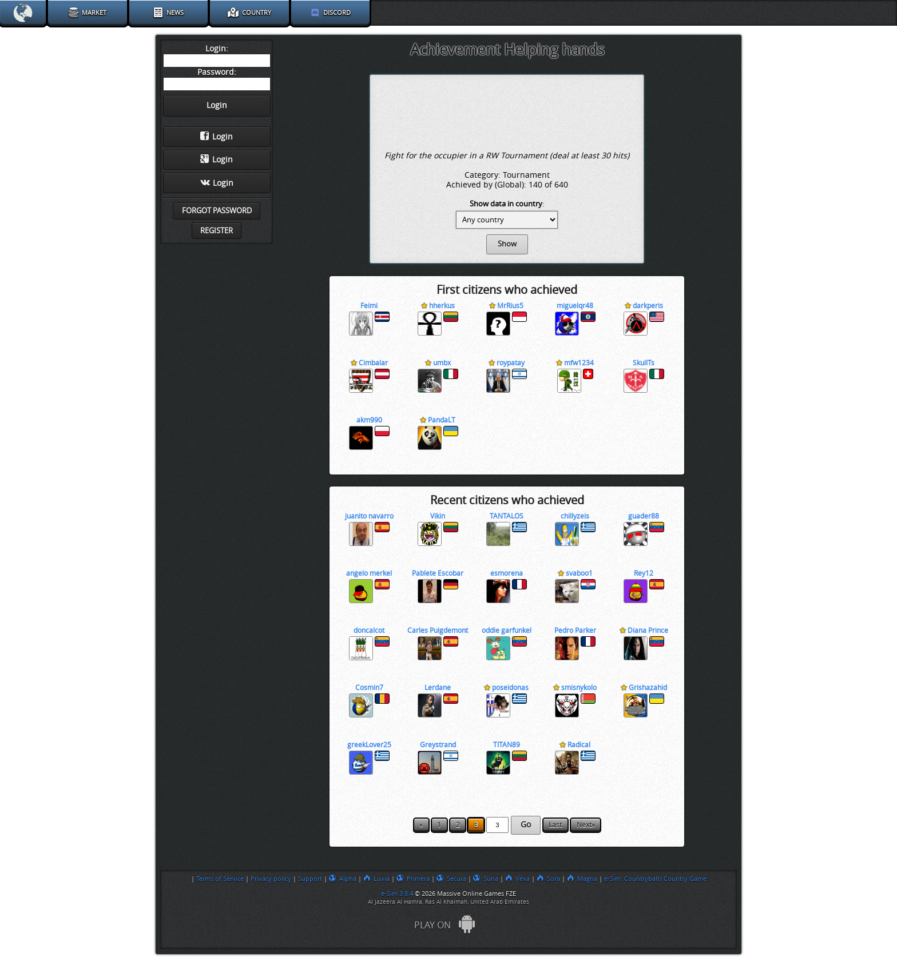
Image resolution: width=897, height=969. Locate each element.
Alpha (342, 879)
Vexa (517, 879)
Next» (586, 825)
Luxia (376, 879)
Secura (451, 879)
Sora (548, 879)
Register (216, 230)
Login (216, 136)
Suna (485, 879)
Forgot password (217, 210)
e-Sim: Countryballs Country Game (655, 879)
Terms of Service (220, 879)
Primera (413, 879)
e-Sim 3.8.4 (397, 894)
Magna (582, 879)
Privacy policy (271, 879)
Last (555, 825)
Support (310, 879)
